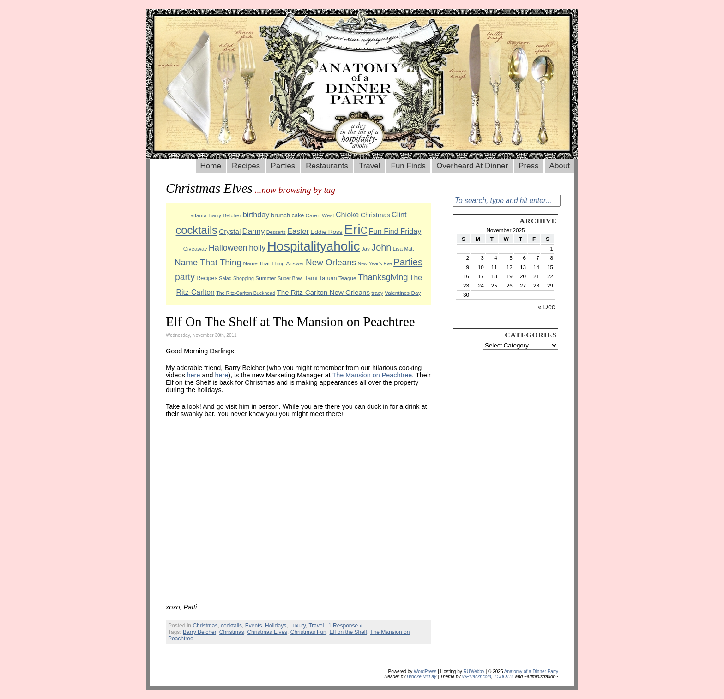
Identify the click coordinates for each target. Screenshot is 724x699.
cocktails (231, 625)
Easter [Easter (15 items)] (298, 231)
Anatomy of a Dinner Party (531, 671)
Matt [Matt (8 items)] (409, 248)
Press (528, 165)
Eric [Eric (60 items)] (356, 229)
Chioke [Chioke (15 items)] (347, 214)
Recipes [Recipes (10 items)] (206, 278)
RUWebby (474, 671)
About (559, 165)
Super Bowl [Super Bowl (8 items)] (290, 278)
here (193, 375)
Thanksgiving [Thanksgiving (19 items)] (383, 277)
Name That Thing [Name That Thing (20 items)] (208, 262)
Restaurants (327, 165)
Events (253, 625)
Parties (283, 165)
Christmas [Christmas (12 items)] (375, 215)
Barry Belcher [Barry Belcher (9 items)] (224, 215)
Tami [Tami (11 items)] (311, 278)
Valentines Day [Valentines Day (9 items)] (403, 293)
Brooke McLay (421, 676)
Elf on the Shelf (348, 632)
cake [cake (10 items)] (298, 215)
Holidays (275, 625)
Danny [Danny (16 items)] (253, 231)
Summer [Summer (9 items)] (265, 278)
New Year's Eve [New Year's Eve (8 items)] (375, 263)
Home (210, 165)
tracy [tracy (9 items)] (377, 293)
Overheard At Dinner (472, 165)
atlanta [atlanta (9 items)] (198, 215)
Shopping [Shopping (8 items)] (243, 278)
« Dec (546, 307)
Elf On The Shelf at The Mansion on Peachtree (290, 321)
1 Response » (345, 625)
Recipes (246, 165)
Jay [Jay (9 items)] (366, 248)
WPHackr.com (476, 676)
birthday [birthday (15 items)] (256, 214)
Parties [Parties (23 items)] (407, 262)
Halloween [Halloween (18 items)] (228, 247)
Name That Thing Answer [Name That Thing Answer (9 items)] (273, 263)
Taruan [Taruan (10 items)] (328, 278)
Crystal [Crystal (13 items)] (230, 231)
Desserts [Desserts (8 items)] (276, 232)
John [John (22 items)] (381, 247)
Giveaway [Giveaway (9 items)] (195, 248)
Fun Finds (408, 165)
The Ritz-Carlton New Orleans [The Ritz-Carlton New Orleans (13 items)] (323, 292)
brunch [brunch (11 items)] (280, 215)
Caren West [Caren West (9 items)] (320, 215)
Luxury (298, 625)
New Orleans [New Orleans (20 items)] (331, 262)
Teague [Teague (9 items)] (347, 278)
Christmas (205, 625)
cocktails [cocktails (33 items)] (196, 230)
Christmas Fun (308, 632)
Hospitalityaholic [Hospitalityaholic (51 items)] (313, 246)
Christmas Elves (267, 632)
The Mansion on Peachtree (372, 375)
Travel (369, 165)
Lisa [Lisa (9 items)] (398, 248)
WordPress (425, 671)
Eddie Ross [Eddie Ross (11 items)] (326, 231)
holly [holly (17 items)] (257, 247)
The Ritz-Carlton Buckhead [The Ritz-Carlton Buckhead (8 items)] (245, 293)
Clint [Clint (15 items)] (399, 214)
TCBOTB (503, 676)
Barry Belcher (199, 632)
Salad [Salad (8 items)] (225, 278)
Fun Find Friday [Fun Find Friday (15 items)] (395, 231)
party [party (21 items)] (185, 277)
